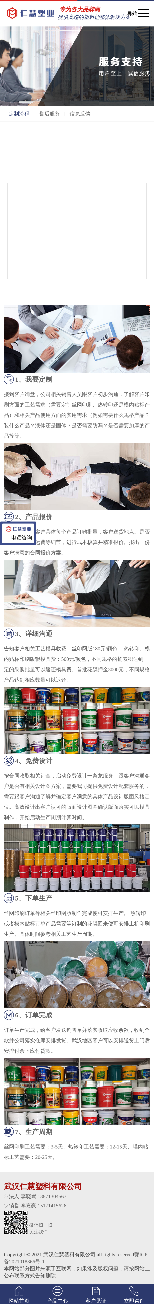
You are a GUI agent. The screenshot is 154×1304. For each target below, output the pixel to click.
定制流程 (19, 116)
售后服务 (49, 114)
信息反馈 (80, 114)
